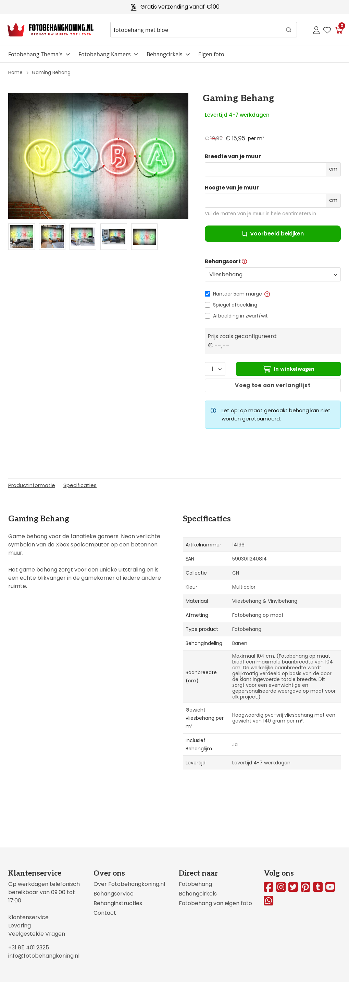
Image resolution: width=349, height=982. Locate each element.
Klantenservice (28, 917)
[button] (266, 294)
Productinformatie (31, 485)
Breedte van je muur (233, 156)
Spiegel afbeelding (235, 304)
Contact (105, 913)
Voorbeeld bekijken (273, 234)
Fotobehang (195, 884)
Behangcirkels (165, 54)
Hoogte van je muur (232, 188)
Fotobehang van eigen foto (215, 903)
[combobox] (203, 29)
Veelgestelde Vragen (36, 934)
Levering (19, 925)
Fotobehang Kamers (104, 54)
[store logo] (50, 29)
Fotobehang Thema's (35, 54)
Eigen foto (211, 54)
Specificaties (80, 485)
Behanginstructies (118, 903)
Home (15, 72)
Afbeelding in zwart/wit (240, 315)
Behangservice (114, 894)
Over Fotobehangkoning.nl (129, 884)
